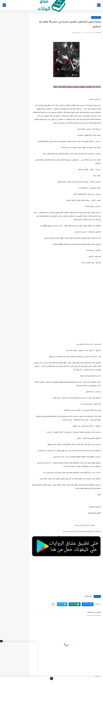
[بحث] (4, 5)
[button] (87, 604)
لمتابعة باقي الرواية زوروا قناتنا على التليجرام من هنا (82, 532)
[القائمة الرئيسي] (98, 5)
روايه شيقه (96, 17)
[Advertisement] (66, 306)
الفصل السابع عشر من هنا (84, 525)
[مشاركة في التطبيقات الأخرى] (53, 604)
